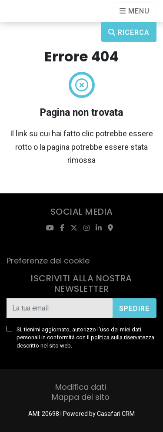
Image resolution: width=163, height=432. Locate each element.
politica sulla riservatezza (122, 337)
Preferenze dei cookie (48, 260)
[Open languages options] (134, 11)
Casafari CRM (116, 413)
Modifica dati (80, 386)
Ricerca (129, 32)
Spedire (134, 308)
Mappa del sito (81, 397)
